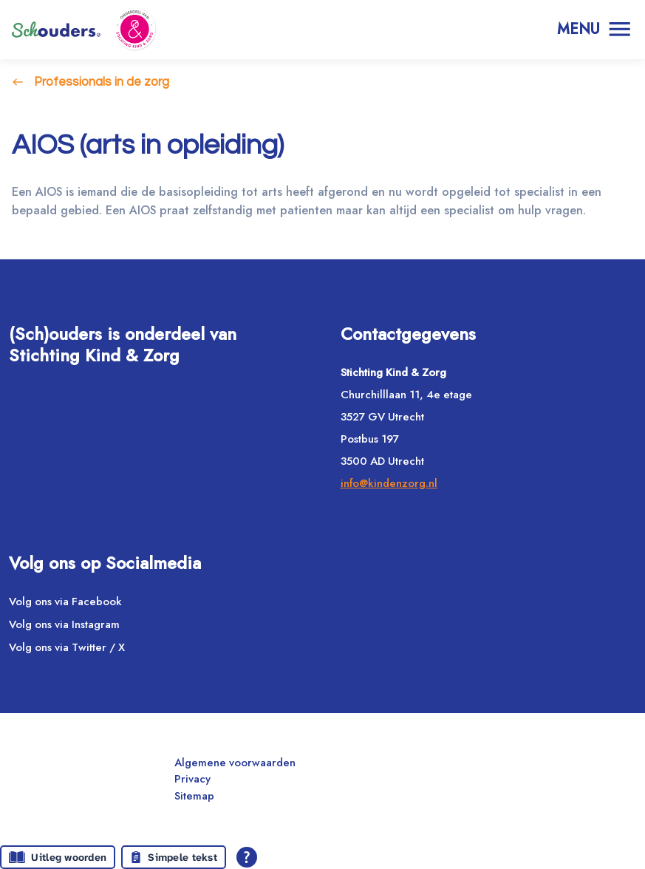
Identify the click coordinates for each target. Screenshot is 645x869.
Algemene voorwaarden (235, 762)
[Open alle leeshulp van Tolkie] (246, 857)
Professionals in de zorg (101, 81)
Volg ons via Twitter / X (67, 647)
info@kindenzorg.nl (389, 483)
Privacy (192, 779)
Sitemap (194, 796)
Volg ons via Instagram (64, 624)
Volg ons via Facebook (65, 601)
